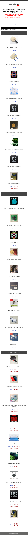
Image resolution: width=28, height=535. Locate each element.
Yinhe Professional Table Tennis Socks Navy (14, 327)
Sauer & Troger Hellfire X (14, 463)
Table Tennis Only (17, 533)
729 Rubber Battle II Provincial (14, 293)
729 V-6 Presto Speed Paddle (14, 259)
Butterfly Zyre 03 (14, 242)
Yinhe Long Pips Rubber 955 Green (14, 225)
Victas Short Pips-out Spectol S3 (14, 166)
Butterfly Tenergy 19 (14, 81)
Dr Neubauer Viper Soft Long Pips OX (14, 149)
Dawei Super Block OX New (14, 310)
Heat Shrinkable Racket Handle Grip (14, 386)
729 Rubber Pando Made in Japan (14, 132)
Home (20, 1)
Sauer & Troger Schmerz (14, 425)
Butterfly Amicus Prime (14, 443)
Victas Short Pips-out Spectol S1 (14, 115)
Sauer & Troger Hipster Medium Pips (14, 482)
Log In (24, 1)
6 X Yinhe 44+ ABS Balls (14, 183)
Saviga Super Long (14, 344)
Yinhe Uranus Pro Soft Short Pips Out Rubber (14, 208)
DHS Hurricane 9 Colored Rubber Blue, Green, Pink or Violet (14, 406)
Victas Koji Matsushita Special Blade (14, 64)
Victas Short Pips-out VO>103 (14, 501)
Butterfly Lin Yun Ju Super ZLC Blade (14, 47)
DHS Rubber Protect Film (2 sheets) (14, 98)
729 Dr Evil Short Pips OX (14, 276)
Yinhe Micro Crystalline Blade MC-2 (14, 366)
